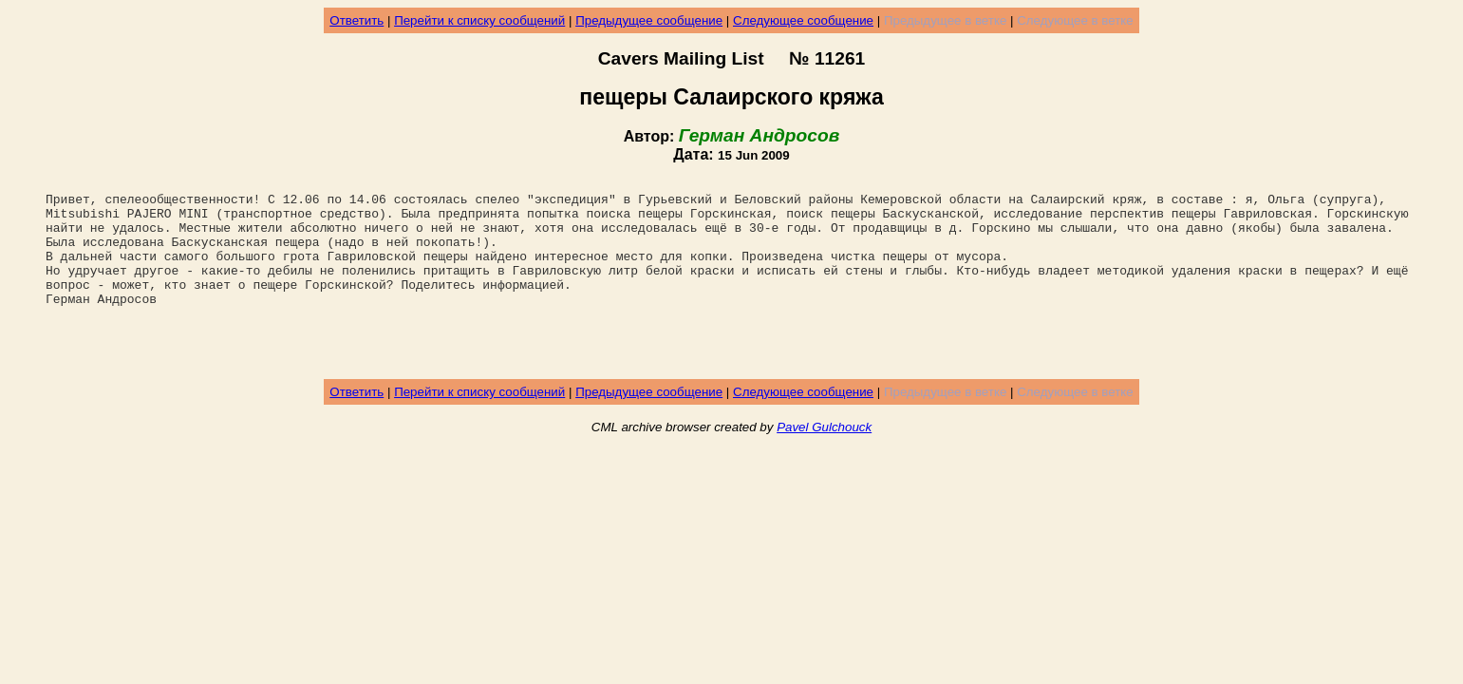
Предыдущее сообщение (648, 20)
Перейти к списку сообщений (479, 20)
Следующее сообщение (803, 20)
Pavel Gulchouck (824, 464)
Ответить (356, 20)
